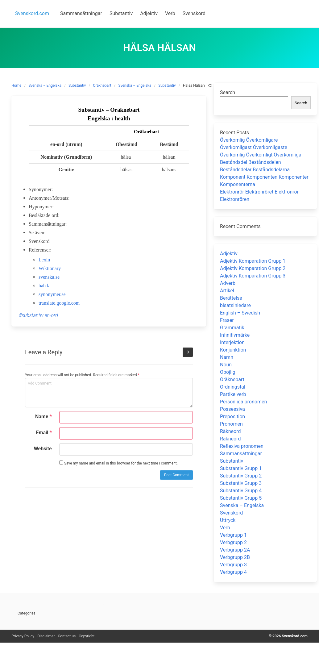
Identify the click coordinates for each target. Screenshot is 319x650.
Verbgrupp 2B (235, 557)
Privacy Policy (22, 636)
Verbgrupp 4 (233, 572)
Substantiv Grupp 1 (241, 468)
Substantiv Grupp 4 (241, 491)
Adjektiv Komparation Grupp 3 (252, 276)
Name (43, 416)
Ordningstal (232, 387)
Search (227, 92)
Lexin (44, 259)
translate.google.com (59, 303)
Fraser (227, 320)
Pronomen (231, 424)
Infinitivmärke (235, 335)
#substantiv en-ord (38, 315)
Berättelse (231, 298)
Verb (225, 528)
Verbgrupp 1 (233, 535)
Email (44, 432)
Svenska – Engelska (44, 85)
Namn (226, 357)
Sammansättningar (241, 453)
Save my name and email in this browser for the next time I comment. (118, 462)
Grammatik (232, 328)
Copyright (86, 636)
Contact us (67, 636)
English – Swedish (240, 313)
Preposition (232, 416)
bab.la (45, 285)
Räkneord (230, 431)
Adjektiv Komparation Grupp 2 (252, 268)
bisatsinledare (235, 305)
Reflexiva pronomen (241, 446)
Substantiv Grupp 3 (241, 483)
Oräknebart (102, 85)
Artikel (227, 291)
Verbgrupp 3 (233, 565)
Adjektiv (229, 253)
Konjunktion (233, 350)
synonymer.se (52, 294)
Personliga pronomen (243, 402)
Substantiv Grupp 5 (241, 498)
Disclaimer (46, 636)
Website (43, 449)
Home (16, 85)
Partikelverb (233, 394)
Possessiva (232, 409)
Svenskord (231, 513)
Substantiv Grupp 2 (241, 476)
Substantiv (77, 85)
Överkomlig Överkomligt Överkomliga (260, 155)
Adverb (227, 283)
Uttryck (227, 520)
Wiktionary (50, 268)
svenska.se (49, 277)
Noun (226, 365)
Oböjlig (227, 372)
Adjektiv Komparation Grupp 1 (252, 261)
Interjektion (232, 342)
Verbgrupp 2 (233, 542)
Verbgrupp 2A (235, 550)
